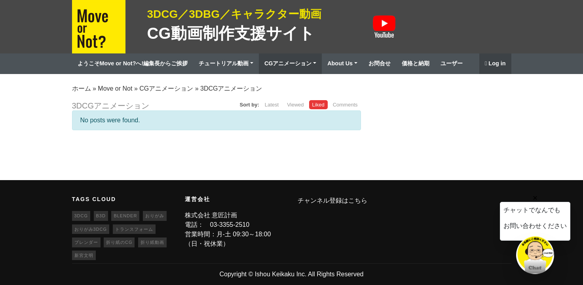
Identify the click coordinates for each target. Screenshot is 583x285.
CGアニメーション (288, 63)
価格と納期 (415, 63)
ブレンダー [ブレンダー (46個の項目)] (86, 242)
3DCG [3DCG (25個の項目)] (81, 215)
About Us (340, 63)
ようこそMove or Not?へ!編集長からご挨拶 (133, 63)
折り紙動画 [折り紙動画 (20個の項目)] (152, 242)
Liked (318, 105)
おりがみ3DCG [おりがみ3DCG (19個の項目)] (90, 229)
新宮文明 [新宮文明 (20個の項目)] (83, 255)
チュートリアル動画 (224, 63)
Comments (345, 105)
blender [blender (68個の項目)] (125, 215)
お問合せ (379, 63)
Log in (495, 63)
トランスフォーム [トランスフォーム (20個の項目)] (134, 229)
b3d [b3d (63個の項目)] (101, 215)
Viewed (295, 105)
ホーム (81, 88)
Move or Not (115, 88)
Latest (272, 105)
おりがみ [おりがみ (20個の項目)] (154, 215)
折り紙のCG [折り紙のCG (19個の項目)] (119, 242)
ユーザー (452, 63)
